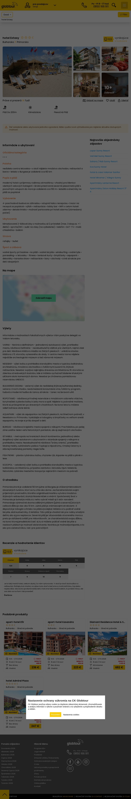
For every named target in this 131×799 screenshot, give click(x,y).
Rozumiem (55, 714)
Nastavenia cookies (71, 715)
